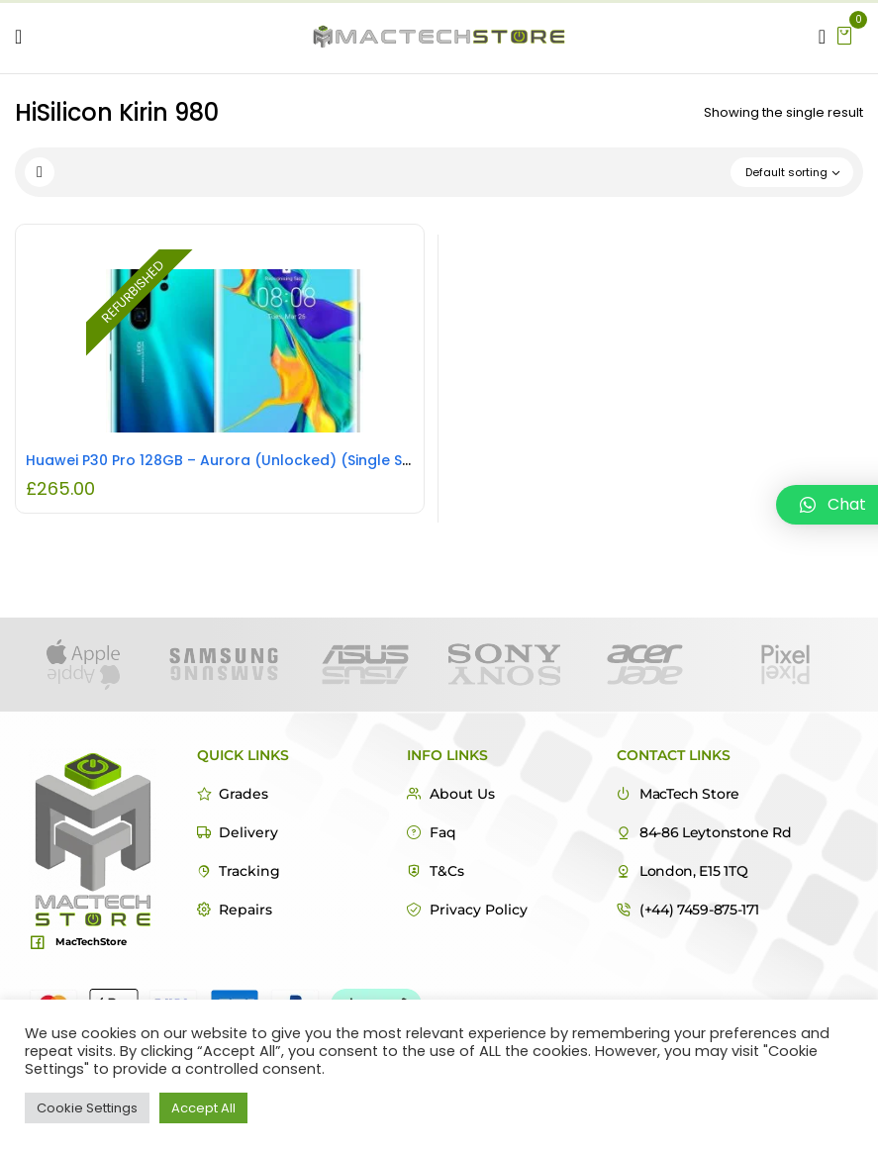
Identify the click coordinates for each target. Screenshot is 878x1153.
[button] (844, 34)
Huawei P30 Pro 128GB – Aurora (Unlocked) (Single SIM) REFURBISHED (272, 460)
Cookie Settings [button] (87, 1108)
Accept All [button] (203, 1108)
